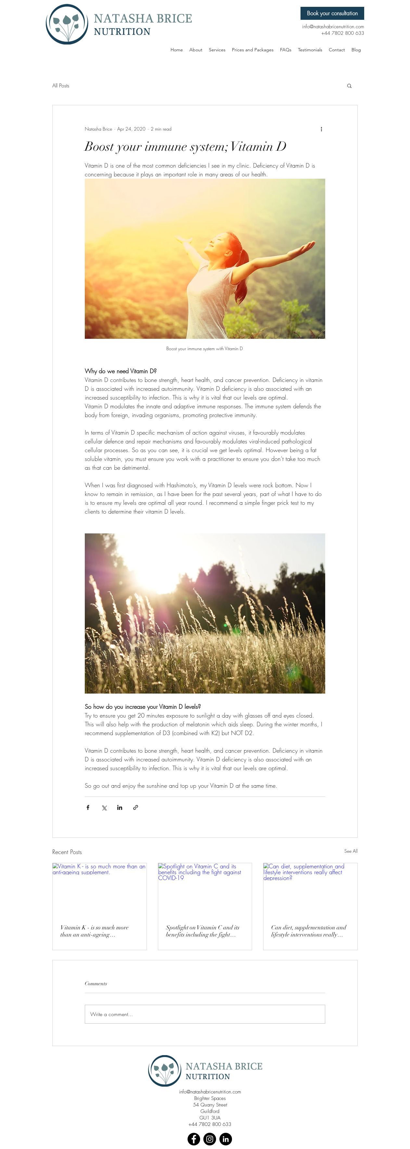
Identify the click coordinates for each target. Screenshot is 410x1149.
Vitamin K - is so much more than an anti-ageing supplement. (94, 931)
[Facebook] (193, 1139)
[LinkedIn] (225, 1139)
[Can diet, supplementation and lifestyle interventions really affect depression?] (310, 889)
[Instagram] (209, 1139)
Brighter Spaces (210, 1098)
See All (351, 851)
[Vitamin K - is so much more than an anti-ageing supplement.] (100, 889)
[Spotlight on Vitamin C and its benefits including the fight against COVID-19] (205, 889)
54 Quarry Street (210, 1105)
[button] (349, 85)
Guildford (209, 1111)
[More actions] (321, 129)
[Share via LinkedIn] (120, 807)
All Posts (60, 85)
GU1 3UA (210, 1118)
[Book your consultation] (332, 13)
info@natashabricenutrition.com (210, 1092)
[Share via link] (136, 807)
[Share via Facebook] (88, 807)
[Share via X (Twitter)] (104, 807)
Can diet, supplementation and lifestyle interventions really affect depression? (308, 931)
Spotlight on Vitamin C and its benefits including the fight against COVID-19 (202, 931)
